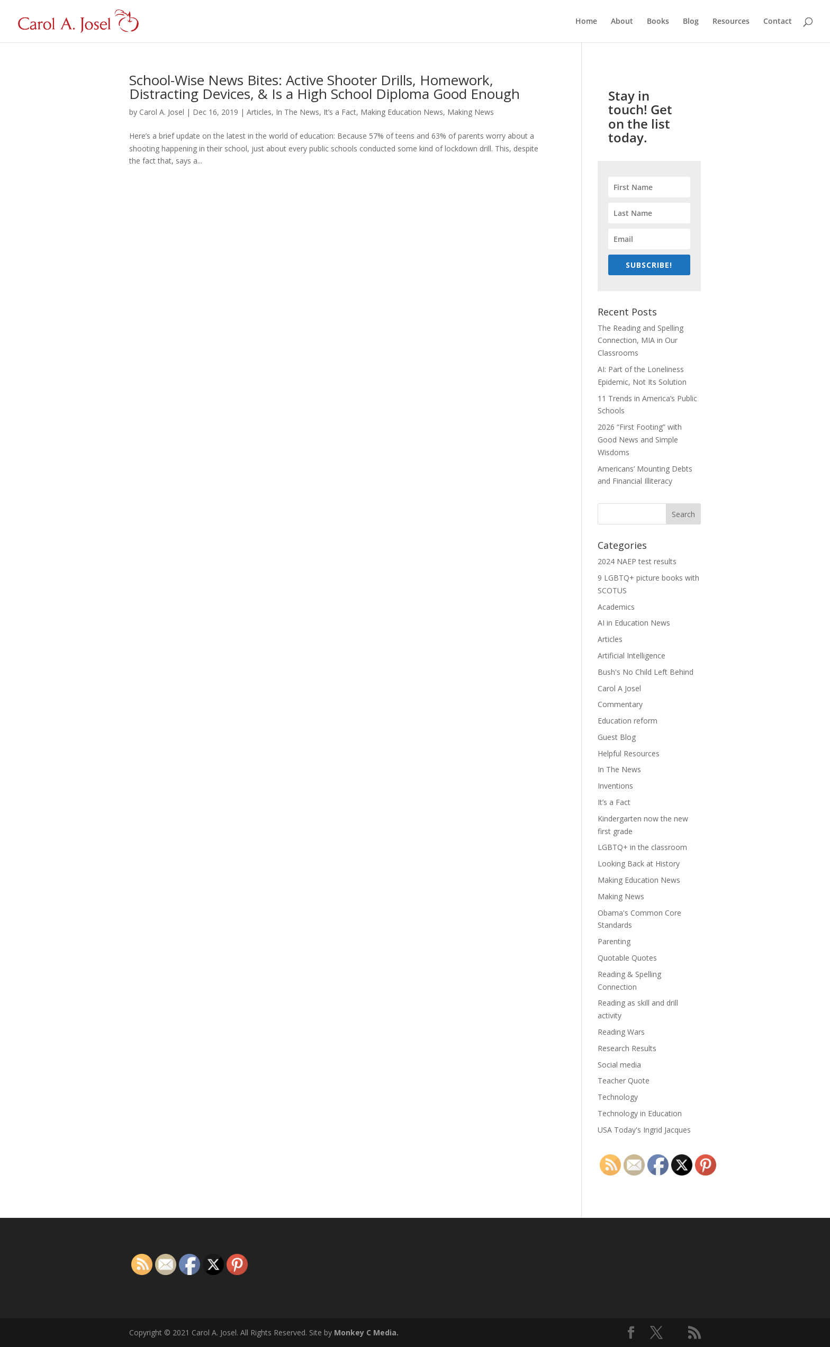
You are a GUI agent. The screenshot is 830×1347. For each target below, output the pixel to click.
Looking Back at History (639, 863)
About (622, 21)
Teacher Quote (623, 1080)
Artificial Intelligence (631, 655)
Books (658, 21)
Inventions (615, 786)
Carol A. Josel (161, 112)
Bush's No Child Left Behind (645, 672)
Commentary (620, 704)
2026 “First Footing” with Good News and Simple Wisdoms (640, 439)
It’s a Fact (339, 112)
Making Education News (401, 112)
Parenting (614, 941)
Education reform (627, 721)
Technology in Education (640, 1113)
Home (586, 21)
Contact (777, 21)
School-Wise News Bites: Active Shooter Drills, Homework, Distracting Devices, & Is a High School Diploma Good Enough (324, 86)
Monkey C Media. (366, 1332)
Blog (691, 21)
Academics (616, 607)
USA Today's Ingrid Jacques (644, 1130)
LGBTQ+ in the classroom (642, 847)
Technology (618, 1097)
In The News (297, 112)
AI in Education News (634, 623)
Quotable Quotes (627, 958)
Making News (470, 112)
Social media (619, 1065)
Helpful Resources (629, 753)
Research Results (627, 1048)
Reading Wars (621, 1032)
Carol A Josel (619, 688)
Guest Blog (617, 737)
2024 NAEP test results (637, 561)
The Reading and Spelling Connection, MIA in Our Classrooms (640, 340)
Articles (259, 112)
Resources (731, 21)
